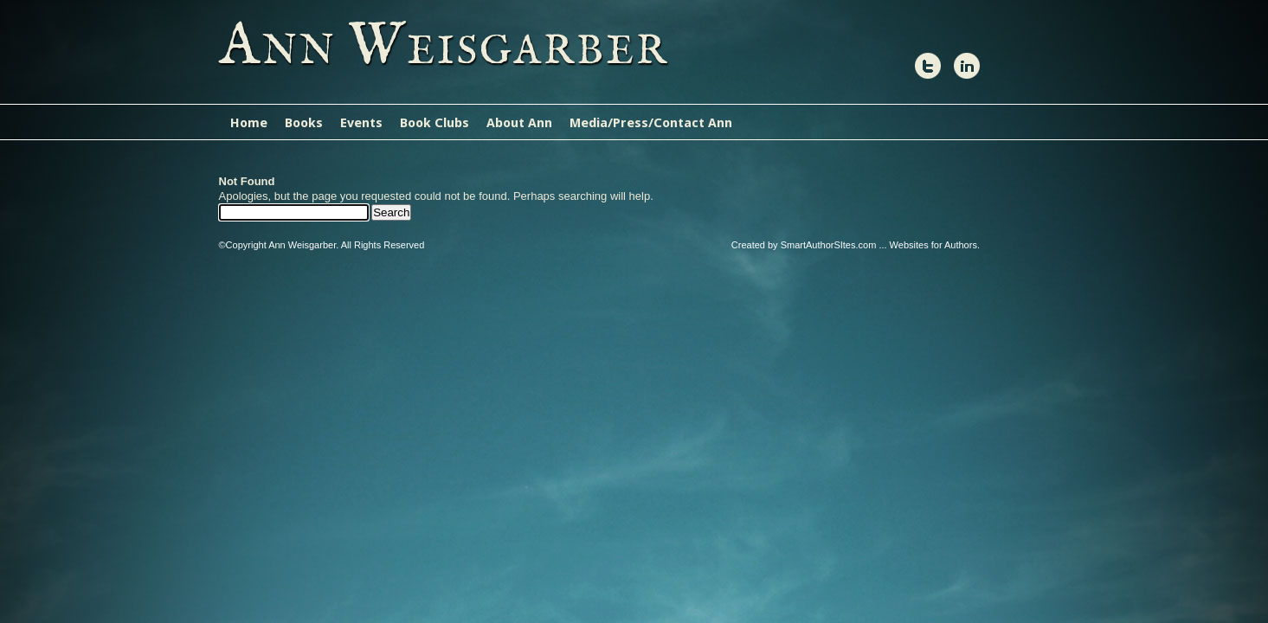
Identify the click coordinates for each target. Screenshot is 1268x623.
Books (304, 123)
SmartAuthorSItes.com (829, 245)
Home (248, 123)
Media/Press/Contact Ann (651, 123)
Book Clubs (434, 123)
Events (361, 123)
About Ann (519, 123)
